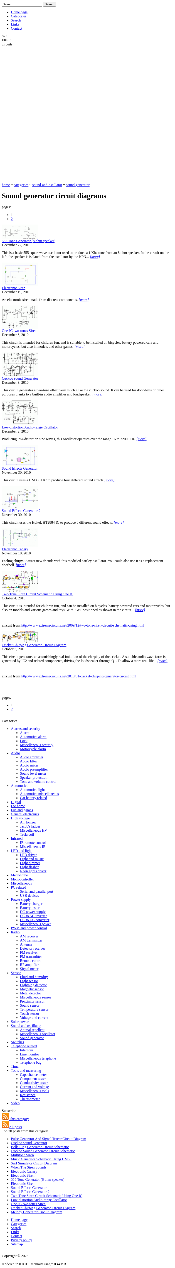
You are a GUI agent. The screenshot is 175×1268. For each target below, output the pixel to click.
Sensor (16, 973)
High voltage (20, 818)
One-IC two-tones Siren (19, 331)
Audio (15, 753)
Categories (18, 16)
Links (15, 24)
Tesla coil (27, 834)
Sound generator (32, 1038)
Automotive (19, 786)
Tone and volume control (38, 781)
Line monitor (29, 1054)
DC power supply (33, 912)
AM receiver (29, 936)
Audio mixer (29, 765)
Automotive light (32, 790)
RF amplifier (29, 965)
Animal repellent (32, 1030)
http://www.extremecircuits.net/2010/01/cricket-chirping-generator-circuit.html (78, 676)
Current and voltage (34, 1087)
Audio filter (28, 761)
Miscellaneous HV (33, 830)
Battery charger (31, 904)
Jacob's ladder (30, 826)
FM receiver (29, 952)
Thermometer (30, 1099)
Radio (15, 932)
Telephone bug (30, 1062)
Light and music (32, 859)
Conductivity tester (34, 1083)
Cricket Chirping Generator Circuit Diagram (34, 645)
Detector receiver (32, 948)
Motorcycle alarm (33, 749)
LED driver (28, 855)
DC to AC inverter (33, 916)
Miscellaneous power (35, 924)
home (6, 185)
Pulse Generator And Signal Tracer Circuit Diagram (48, 1139)
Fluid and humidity (34, 977)
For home (18, 806)
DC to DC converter (34, 920)
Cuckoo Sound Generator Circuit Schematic (43, 1151)
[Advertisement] (20, 114)
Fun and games (22, 810)
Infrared (17, 838)
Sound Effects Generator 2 (21, 511)
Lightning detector (33, 985)
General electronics (25, 814)
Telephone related (24, 1046)
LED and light (21, 851)
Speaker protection (33, 777)
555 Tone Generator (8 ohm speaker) (28, 241)
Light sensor (29, 981)
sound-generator (78, 185)
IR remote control (33, 843)
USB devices (29, 895)
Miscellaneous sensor (35, 997)
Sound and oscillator (26, 1026)
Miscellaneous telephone (38, 1058)
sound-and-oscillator (47, 185)
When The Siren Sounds (28, 1167)
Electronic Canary (15, 549)
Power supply (21, 899)
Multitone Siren (22, 1155)
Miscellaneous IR (32, 847)
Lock (23, 741)
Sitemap (17, 1244)
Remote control (31, 961)
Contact (16, 28)
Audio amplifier (31, 757)
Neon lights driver (33, 871)
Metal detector (30, 993)
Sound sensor (29, 1005)
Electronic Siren (13, 288)
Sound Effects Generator (20, 468)
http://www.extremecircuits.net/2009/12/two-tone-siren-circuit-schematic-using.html (82, 625)
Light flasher (29, 867)
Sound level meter (33, 773)
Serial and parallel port (36, 891)
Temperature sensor (34, 1009)
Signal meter (29, 969)
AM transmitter (31, 940)
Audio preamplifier (34, 769)
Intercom (26, 1050)
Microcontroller (22, 879)
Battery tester (29, 908)
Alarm (24, 733)
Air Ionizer (28, 822)
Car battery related (33, 798)
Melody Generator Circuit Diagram (36, 1212)
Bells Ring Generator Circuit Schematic (40, 1147)
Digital (16, 802)
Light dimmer (30, 863)
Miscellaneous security (36, 745)
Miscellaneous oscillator (37, 1034)
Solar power (20, 1022)
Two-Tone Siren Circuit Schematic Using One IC (37, 594)
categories (21, 185)
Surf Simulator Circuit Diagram (34, 1163)
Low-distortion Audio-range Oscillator (30, 427)
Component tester (33, 1079)
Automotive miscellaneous (39, 794)
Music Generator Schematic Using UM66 (41, 1159)
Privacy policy (21, 1240)
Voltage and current (34, 1018)
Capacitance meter (33, 1074)
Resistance (27, 1095)
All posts (12, 1127)
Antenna (26, 944)
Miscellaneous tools (34, 1091)
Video (15, 1103)
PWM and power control (29, 928)
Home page (19, 12)
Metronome (19, 875)
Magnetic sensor (32, 989)
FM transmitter (31, 956)
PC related (18, 887)
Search (16, 20)
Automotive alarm (33, 737)
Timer (15, 1066)
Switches (17, 1042)
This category (15, 1119)
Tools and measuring (26, 1070)
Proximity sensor (32, 1001)
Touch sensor (29, 1013)
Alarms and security (25, 729)
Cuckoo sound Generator (20, 378)
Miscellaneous (21, 883)
